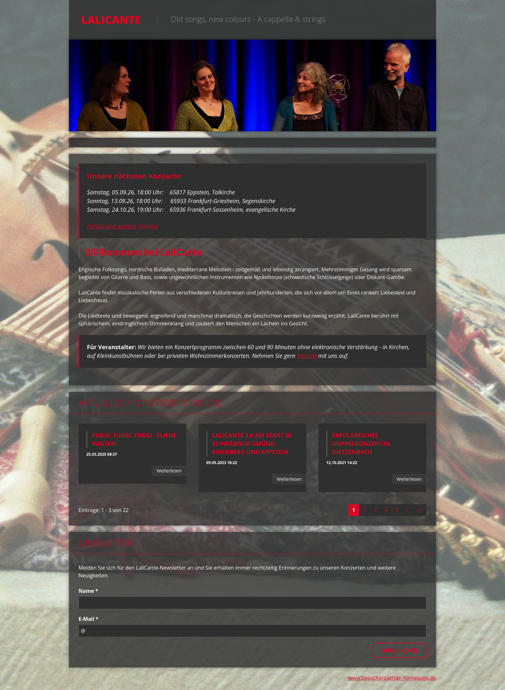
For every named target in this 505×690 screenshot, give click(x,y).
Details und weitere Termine (122, 227)
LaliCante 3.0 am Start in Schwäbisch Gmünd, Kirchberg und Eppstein (252, 445)
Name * (88, 592)
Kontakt (307, 357)
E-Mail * (89, 620)
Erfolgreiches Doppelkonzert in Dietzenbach (361, 445)
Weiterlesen (169, 473)
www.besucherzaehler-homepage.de (392, 679)
